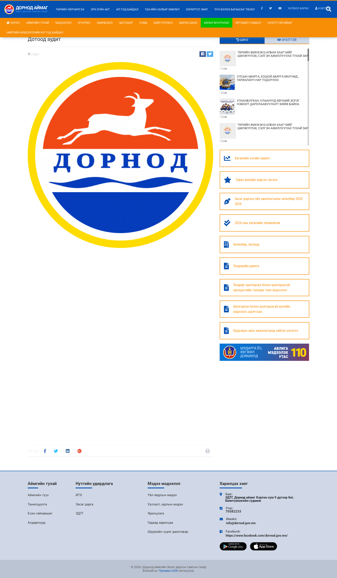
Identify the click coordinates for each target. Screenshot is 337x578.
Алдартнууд (36, 523)
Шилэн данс (188, 22)
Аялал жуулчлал (216, 22)
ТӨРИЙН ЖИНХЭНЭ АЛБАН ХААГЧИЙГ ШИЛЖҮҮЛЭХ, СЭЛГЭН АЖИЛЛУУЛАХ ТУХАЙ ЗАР (264, 60)
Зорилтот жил (197, 9)
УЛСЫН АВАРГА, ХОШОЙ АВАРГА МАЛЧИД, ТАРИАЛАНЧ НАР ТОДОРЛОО (264, 84)
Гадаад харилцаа (160, 523)
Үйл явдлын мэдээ (162, 495)
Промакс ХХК (168, 570)
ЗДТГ (80, 513)
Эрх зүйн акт (100, 9)
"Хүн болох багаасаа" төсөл (234, 9)
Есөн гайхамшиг (40, 513)
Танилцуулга (37, 504)
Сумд (143, 22)
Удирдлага (105, 22)
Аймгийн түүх (38, 495)
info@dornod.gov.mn (241, 523)
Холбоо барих (298, 8)
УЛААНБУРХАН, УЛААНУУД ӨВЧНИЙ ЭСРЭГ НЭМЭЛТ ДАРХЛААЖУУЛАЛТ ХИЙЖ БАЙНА (264, 108)
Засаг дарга (84, 504)
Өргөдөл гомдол (248, 22)
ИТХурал (84, 22)
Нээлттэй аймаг (280, 22)
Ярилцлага (156, 513)
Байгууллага (163, 22)
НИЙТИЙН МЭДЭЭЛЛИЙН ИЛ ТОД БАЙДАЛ (34, 32)
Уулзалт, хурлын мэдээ (165, 504)
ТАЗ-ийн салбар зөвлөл (162, 9)
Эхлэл (13, 22)
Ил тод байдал (127, 9)
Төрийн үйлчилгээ (70, 9)
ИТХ (79, 495)
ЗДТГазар (126, 22)
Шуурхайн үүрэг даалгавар (168, 532)
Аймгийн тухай (37, 22)
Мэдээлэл (63, 22)
